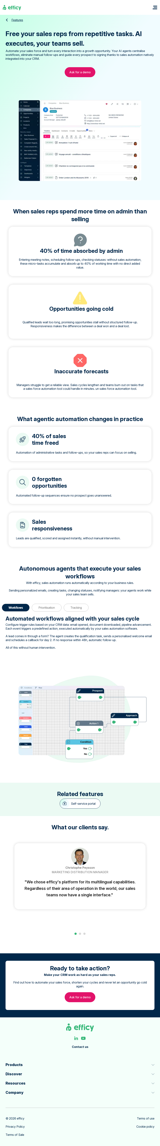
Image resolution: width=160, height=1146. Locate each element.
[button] (155, 7)
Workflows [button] (15, 607)
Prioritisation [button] (46, 607)
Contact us (80, 1046)
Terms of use (145, 1118)
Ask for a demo (80, 72)
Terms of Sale (15, 1134)
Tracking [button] (76, 607)
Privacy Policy (15, 1126)
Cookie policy (145, 1126)
